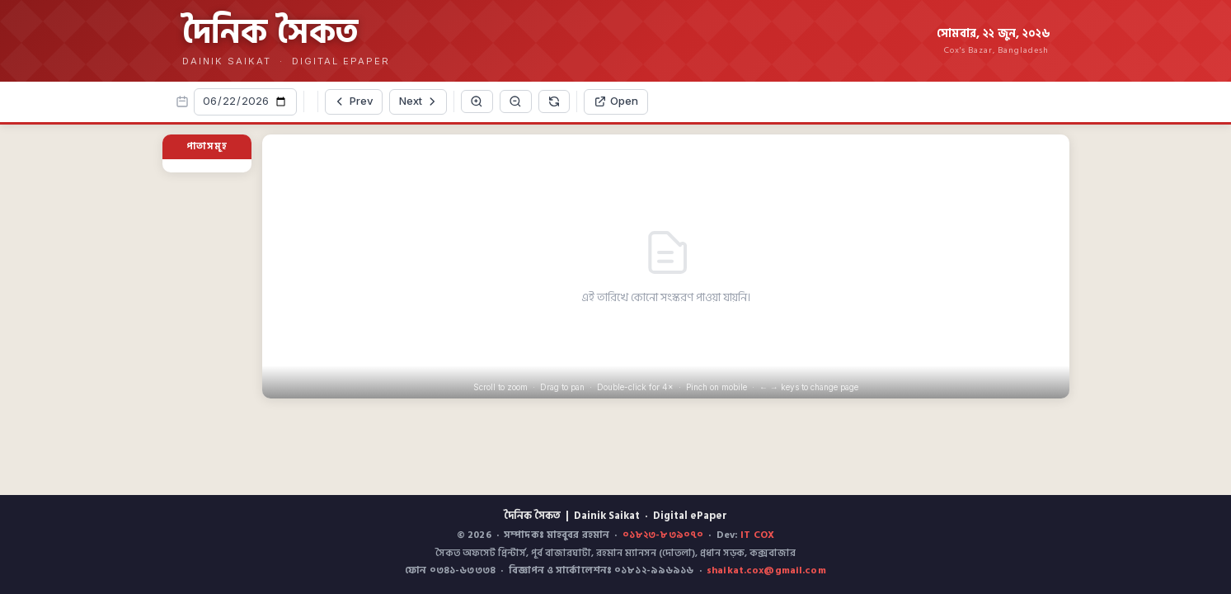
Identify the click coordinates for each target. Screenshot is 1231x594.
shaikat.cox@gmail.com (766, 570)
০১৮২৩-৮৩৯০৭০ (663, 535)
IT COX (757, 535)
